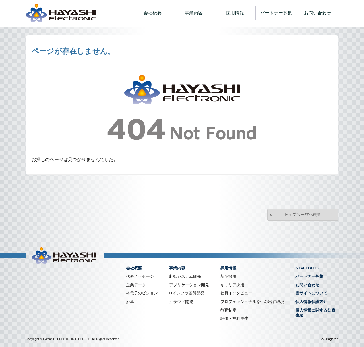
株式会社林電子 (61, 13)
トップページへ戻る (302, 215)
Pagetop (332, 339)
